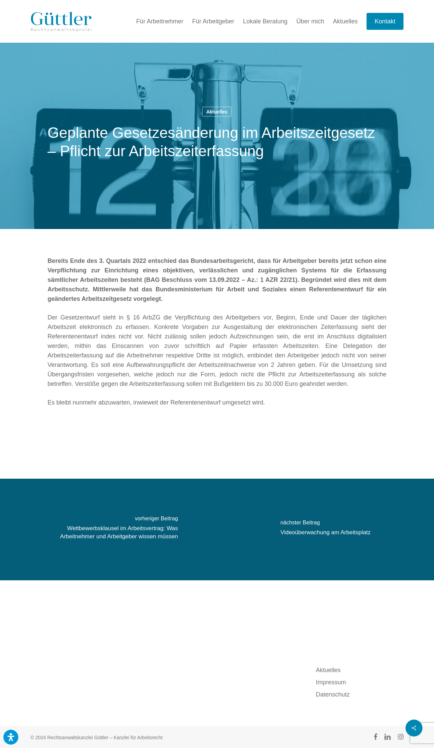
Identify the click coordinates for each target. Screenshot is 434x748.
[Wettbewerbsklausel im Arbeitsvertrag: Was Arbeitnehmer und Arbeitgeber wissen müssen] (108, 529)
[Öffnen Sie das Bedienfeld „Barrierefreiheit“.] (10, 737)
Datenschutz (333, 694)
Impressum (331, 682)
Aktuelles (216, 112)
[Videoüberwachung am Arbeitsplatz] (325, 529)
